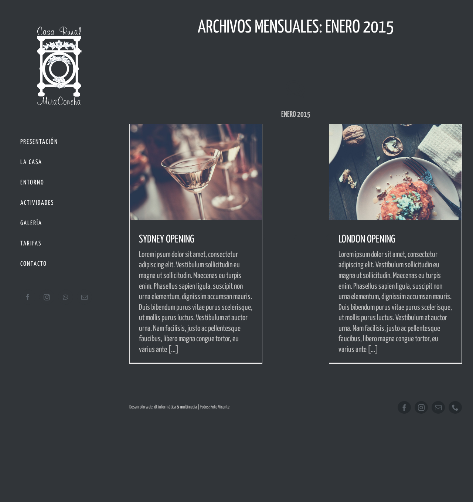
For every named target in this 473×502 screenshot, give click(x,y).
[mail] (438, 407)
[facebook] (404, 407)
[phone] (455, 407)
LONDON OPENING (366, 239)
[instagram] (421, 407)
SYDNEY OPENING (166, 239)
